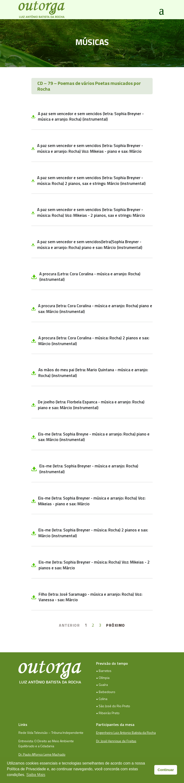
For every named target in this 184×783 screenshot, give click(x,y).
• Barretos (103, 670)
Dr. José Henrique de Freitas (116, 740)
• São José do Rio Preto (113, 705)
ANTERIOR (69, 625)
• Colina (101, 698)
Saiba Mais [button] (35, 775)
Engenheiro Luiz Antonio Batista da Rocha (126, 732)
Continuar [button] (166, 770)
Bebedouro (107, 691)
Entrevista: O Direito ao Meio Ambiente (46, 740)
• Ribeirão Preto (108, 712)
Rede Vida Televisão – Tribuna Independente (50, 732)
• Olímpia (102, 677)
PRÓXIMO (115, 625)
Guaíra (103, 684)
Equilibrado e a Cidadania (36, 745)
